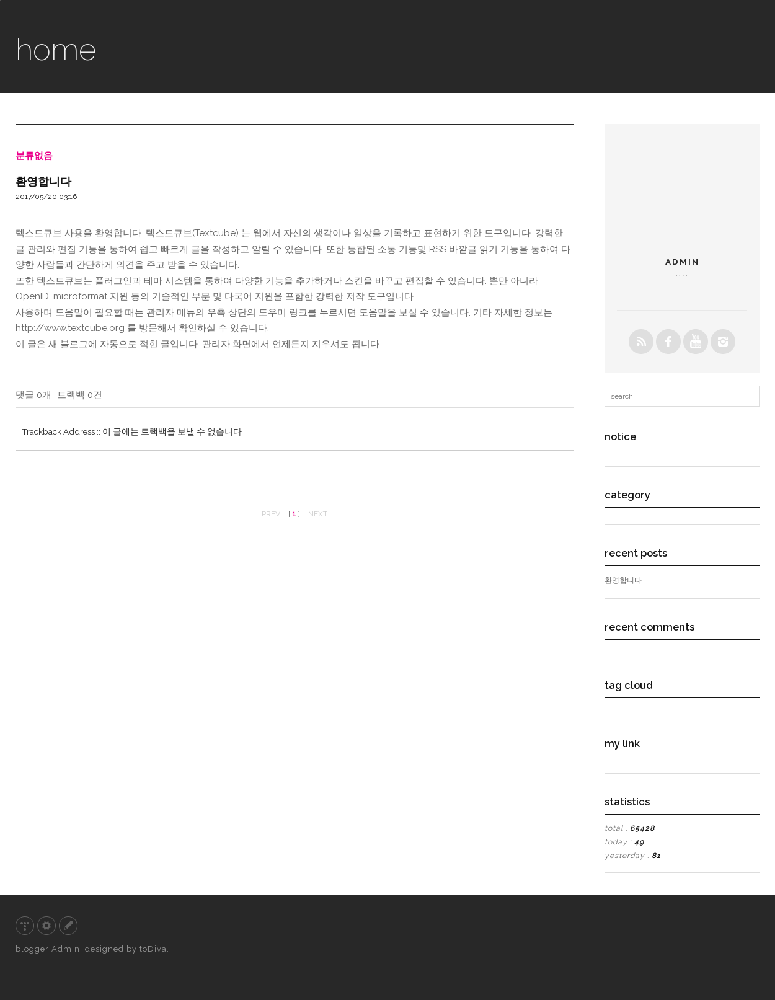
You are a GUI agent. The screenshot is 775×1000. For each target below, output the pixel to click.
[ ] (294, 514)
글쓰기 (68, 925)
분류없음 (34, 155)
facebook (668, 341)
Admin (65, 949)
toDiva (153, 949)
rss (641, 341)
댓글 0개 (33, 394)
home (56, 49)
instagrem (723, 341)
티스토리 (25, 925)
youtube (695, 341)
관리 (46, 925)
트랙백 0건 (79, 394)
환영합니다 (43, 181)
